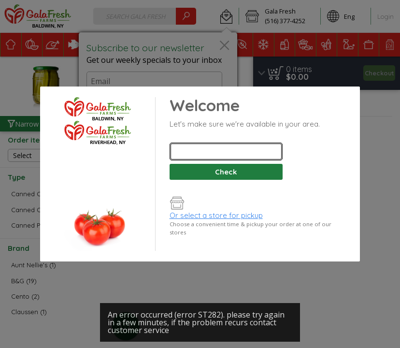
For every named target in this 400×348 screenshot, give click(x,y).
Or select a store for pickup (216, 215)
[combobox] (226, 151)
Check (226, 171)
